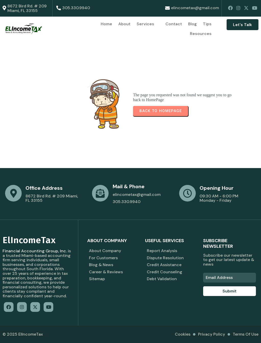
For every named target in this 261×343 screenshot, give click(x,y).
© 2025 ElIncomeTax (23, 334)
